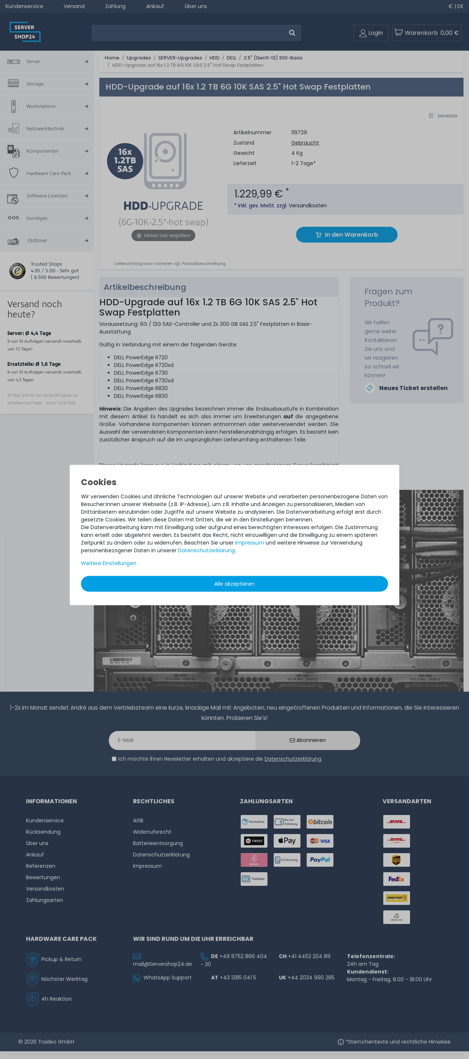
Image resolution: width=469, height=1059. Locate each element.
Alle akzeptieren (234, 583)
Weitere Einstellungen (108, 563)
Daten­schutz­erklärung (206, 550)
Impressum (249, 542)
